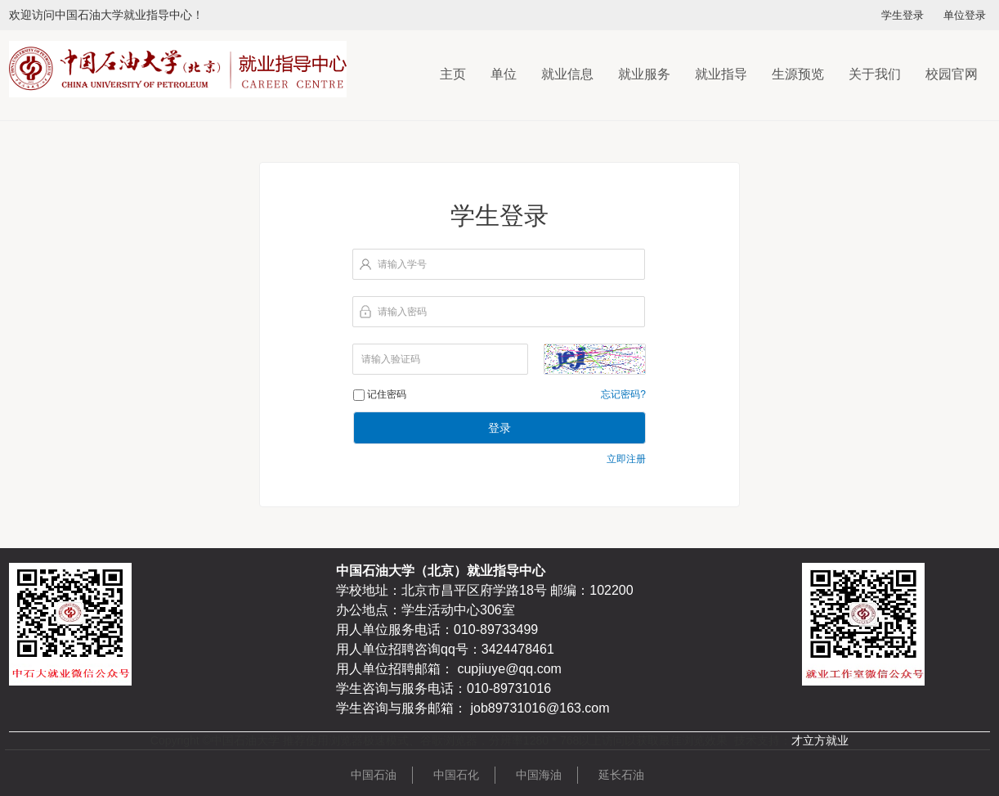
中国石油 (373, 774)
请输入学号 (402, 264)
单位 (504, 74)
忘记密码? (623, 394)
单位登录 (964, 15)
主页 (453, 74)
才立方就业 (820, 740)
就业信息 (567, 74)
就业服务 (644, 74)
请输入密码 (402, 311)
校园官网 (951, 74)
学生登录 (902, 15)
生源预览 (798, 74)
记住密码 (386, 394)
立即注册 (626, 459)
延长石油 (621, 774)
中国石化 (456, 774)
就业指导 (721, 74)
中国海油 (539, 774)
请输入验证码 (390, 359)
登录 (499, 427)
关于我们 (875, 74)
